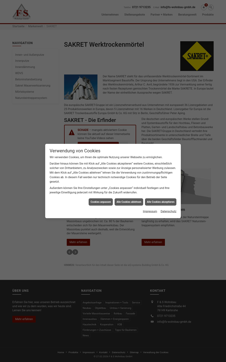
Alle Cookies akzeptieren (160, 198)
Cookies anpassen (101, 198)
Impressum (150, 208)
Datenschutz (168, 208)
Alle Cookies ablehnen (129, 198)
